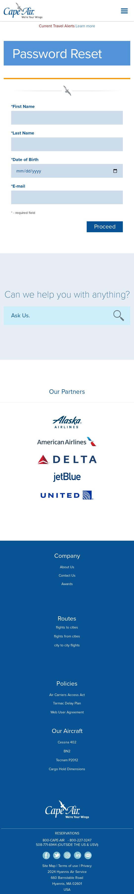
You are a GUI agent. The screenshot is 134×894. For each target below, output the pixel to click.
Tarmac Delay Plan (67, 703)
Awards (67, 584)
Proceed (105, 226)
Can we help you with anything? (67, 294)
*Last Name (22, 133)
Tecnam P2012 (67, 760)
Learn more (85, 26)
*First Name (23, 106)
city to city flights (67, 645)
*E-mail (18, 186)
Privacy (86, 866)
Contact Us (67, 575)
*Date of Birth (24, 159)
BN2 (67, 751)
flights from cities (67, 636)
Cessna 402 (67, 742)
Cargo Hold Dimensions (67, 769)
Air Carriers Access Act (67, 695)
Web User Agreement (67, 712)
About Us (67, 567)
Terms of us (67, 866)
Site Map (48, 866)
